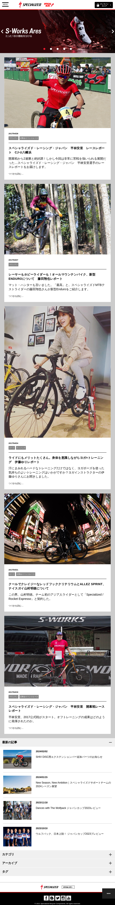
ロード (11, 448)
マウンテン (13, 138)
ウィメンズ (21, 448)
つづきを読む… (16, 174)
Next (113, 31)
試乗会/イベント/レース (29, 138)
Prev (2, 31)
